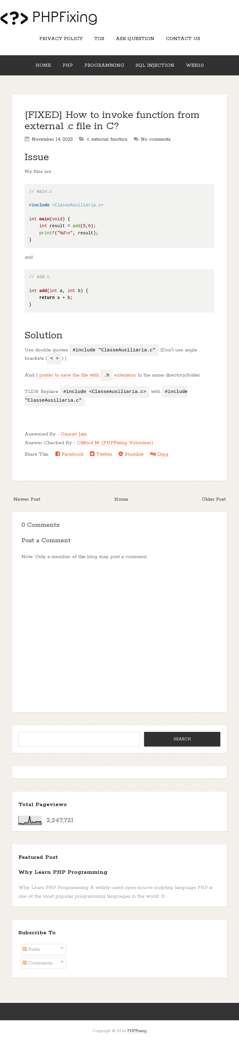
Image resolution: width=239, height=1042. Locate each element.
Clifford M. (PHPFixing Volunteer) (115, 443)
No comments (156, 139)
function (118, 139)
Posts (31, 949)
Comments (38, 963)
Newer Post (26, 499)
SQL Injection (155, 65)
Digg (159, 454)
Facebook (69, 454)
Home (43, 65)
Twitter (101, 454)
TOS (99, 39)
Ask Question (135, 39)
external (99, 139)
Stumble (131, 454)
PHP (68, 65)
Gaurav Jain (74, 434)
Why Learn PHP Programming (62, 872)
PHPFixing (137, 1031)
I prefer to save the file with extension (85, 375)
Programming (104, 65)
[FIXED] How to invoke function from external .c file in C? (112, 121)
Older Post (214, 499)
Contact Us (183, 39)
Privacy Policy (61, 39)
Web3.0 (195, 65)
